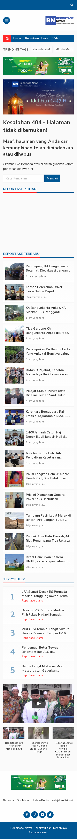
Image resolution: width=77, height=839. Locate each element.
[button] (13, 740)
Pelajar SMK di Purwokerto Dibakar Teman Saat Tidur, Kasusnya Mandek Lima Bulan (48, 395)
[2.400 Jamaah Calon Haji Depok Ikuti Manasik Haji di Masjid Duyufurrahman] (14, 437)
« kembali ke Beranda (18, 164)
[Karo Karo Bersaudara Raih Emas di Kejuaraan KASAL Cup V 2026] (14, 417)
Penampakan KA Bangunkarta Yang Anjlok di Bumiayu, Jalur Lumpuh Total (48, 353)
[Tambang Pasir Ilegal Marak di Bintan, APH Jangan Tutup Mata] (14, 520)
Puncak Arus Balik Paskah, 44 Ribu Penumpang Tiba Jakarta (48, 538)
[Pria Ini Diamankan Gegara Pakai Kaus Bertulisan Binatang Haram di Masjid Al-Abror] (14, 500)
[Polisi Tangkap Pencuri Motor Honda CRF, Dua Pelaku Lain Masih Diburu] (14, 479)
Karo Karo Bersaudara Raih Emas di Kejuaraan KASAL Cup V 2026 (48, 416)
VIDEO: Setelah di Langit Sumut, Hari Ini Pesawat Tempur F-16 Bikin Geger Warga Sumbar (45, 633)
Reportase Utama (36, 38)
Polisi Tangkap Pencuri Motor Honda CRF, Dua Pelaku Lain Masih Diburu (47, 478)
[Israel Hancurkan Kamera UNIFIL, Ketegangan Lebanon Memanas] (14, 562)
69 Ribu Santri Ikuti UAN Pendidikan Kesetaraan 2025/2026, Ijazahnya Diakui (46, 457)
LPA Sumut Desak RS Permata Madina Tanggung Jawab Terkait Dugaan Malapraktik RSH (46, 596)
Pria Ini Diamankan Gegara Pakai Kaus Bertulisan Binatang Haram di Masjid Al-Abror (47, 501)
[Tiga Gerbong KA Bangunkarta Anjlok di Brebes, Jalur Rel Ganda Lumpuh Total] (14, 333)
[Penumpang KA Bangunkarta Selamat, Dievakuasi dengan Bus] (14, 271)
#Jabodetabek (41, 49)
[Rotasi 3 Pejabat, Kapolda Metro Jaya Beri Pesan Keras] (14, 375)
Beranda (8, 800)
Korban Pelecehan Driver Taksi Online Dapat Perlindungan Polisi (44, 291)
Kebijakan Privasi (62, 800)
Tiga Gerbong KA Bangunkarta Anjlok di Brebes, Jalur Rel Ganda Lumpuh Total (48, 333)
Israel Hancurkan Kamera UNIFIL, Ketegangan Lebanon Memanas (47, 561)
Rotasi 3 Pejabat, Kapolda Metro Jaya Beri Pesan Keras (47, 372)
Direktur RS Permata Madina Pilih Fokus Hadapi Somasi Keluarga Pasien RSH (43, 614)
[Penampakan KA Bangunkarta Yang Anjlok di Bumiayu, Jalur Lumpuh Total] (14, 354)
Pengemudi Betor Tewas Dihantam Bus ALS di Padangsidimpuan (40, 651)
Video (56, 38)
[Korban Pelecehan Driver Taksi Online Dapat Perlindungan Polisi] (14, 292)
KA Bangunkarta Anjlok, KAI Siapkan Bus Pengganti (46, 310)
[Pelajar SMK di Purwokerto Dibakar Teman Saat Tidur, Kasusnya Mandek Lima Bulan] (14, 396)
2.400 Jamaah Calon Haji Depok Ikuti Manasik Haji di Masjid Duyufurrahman (45, 436)
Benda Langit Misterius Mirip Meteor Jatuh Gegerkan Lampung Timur (42, 670)
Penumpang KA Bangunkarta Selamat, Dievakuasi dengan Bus (47, 270)
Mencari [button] (52, 178)
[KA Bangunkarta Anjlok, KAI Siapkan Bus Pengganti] (14, 313)
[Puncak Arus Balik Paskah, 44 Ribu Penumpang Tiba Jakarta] (14, 541)
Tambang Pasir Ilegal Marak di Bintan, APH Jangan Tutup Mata (48, 520)
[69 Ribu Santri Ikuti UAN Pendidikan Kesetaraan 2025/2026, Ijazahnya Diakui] (14, 458)
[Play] (39, 703)
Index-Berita (41, 800)
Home (17, 38)
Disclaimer (23, 800)
